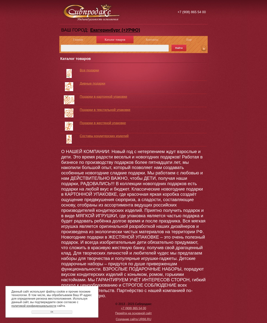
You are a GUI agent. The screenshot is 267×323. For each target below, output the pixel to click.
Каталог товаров (115, 39)
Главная (78, 39)
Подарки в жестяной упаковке (103, 123)
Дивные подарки (92, 83)
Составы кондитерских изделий (104, 136)
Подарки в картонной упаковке (103, 97)
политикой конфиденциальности (33, 305)
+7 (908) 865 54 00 (191, 12)
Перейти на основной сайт (133, 313)
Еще (189, 39)
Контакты (152, 39)
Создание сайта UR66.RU (133, 319)
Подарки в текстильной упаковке (105, 110)
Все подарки (89, 70)
